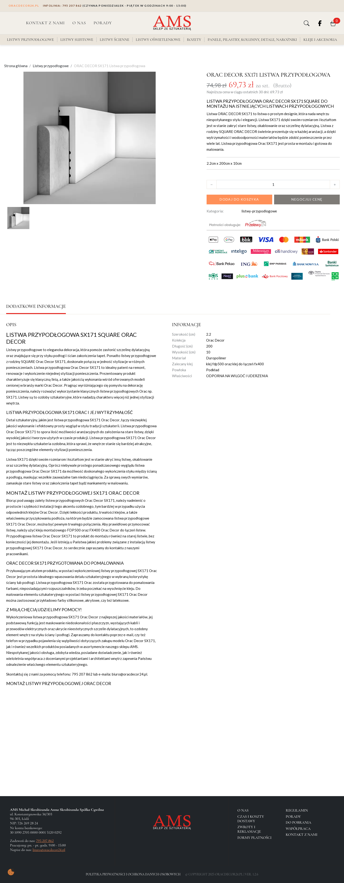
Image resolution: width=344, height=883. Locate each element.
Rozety (194, 39)
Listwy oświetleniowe (158, 39)
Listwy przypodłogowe (30, 39)
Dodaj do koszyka (239, 199)
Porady (293, 816)
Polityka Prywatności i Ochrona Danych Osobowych (133, 874)
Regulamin (297, 810)
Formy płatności (254, 837)
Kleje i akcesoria (320, 39)
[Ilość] (273, 184)
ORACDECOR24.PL (24, 5)
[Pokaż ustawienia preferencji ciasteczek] (11, 872)
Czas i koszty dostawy (250, 818)
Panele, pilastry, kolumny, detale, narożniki (252, 39)
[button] (306, 23)
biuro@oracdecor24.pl (49, 849)
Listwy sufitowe (76, 39)
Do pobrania (298, 822)
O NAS (79, 22)
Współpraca (298, 828)
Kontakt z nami (45, 22)
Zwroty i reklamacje (249, 829)
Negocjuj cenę (306, 199)
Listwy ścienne (114, 39)
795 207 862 (62, 5)
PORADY (103, 22)
